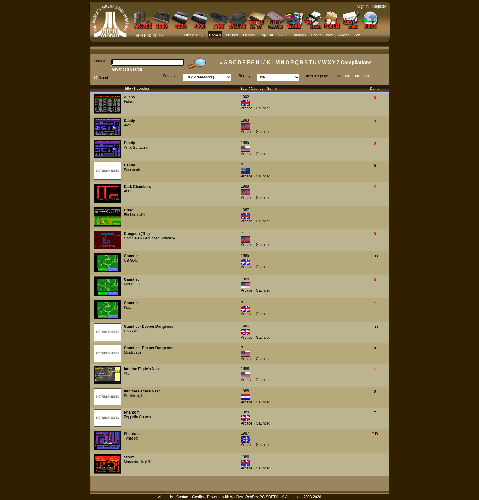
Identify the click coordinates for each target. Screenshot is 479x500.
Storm (129, 457)
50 (347, 76)
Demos (249, 35)
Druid (128, 210)
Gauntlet (131, 256)
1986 (245, 457)
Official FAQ (194, 35)
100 (356, 76)
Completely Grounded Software (149, 238)
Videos (343, 35)
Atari (128, 191)
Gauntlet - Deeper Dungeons (149, 326)
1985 (245, 143)
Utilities (232, 35)
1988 (245, 186)
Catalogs (298, 35)
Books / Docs (322, 35)
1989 (245, 412)
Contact (182, 497)
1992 (245, 97)
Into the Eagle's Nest (142, 369)
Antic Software (136, 147)
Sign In (363, 6)
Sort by (244, 76)
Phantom (132, 412)
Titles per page (316, 76)
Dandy (129, 121)
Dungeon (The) (137, 234)
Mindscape (133, 284)
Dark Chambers (137, 186)
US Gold (131, 260)
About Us (165, 497)
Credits (198, 497)
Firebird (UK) (134, 215)
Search (99, 61)
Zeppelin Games (137, 417)
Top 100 (266, 35)
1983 (245, 120)
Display (169, 76)
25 (339, 76)
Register (379, 6)
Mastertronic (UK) (138, 462)
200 (367, 76)
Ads (357, 35)
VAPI (282, 35)
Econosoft (132, 170)
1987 (245, 210)
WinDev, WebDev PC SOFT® (254, 497)
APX (127, 125)
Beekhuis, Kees (136, 396)
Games (215, 35)
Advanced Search (127, 69)
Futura (129, 102)
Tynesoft (131, 438)
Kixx (127, 307)
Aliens (129, 97)
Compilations (356, 62)
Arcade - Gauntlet (255, 108)
